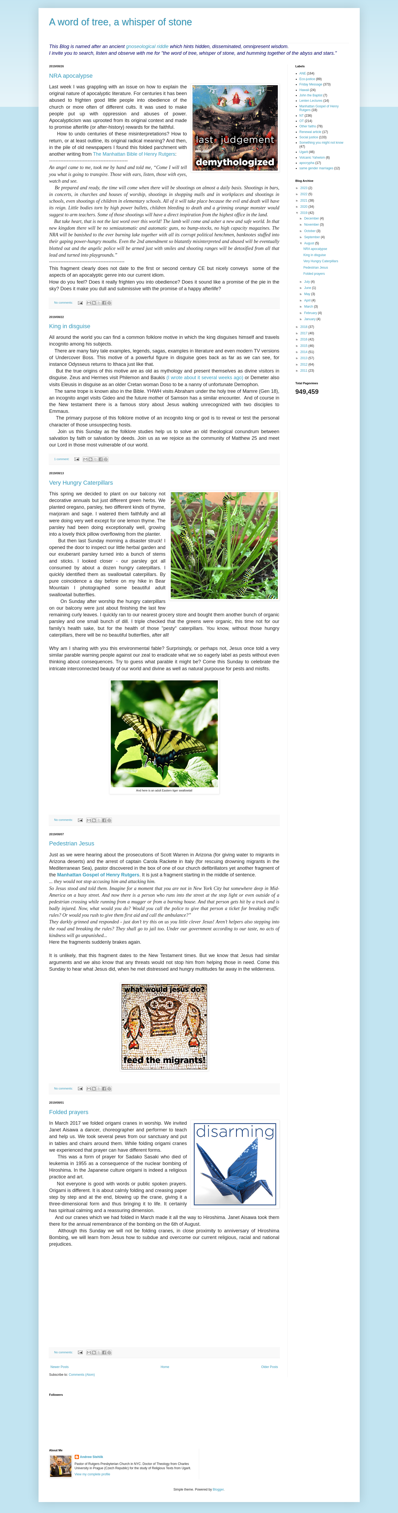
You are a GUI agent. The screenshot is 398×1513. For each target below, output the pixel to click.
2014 (304, 352)
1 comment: (62, 459)
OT (302, 121)
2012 (304, 364)
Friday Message (311, 84)
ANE (303, 73)
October (310, 231)
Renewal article (310, 132)
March (309, 306)
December (312, 218)
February (311, 313)
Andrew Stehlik (91, 1457)
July (307, 282)
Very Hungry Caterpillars (81, 482)
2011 (304, 371)
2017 (304, 333)
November (312, 224)
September (312, 237)
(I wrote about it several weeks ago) (204, 377)
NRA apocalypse (71, 75)
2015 (304, 346)
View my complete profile (92, 1474)
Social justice (309, 137)
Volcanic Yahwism (312, 157)
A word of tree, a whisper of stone (120, 22)
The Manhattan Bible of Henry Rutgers (134, 154)
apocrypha (307, 163)
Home (165, 1367)
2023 (304, 188)
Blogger (218, 1489)
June (308, 288)
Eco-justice (307, 79)
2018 (304, 327)
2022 (304, 194)
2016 (304, 339)
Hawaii (304, 90)
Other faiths (308, 126)
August (309, 243)
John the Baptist (311, 95)
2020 (304, 207)
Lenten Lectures (311, 101)
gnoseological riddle (147, 46)
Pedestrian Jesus (71, 843)
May (307, 294)
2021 (304, 200)
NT (302, 115)
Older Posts (269, 1367)
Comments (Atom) (82, 1375)
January (310, 319)
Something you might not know (321, 142)
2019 (304, 213)
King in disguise (69, 326)
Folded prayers (69, 1112)
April (307, 300)
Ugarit (304, 152)
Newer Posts (60, 1367)
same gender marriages (316, 168)
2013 (304, 358)
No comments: (64, 302)
